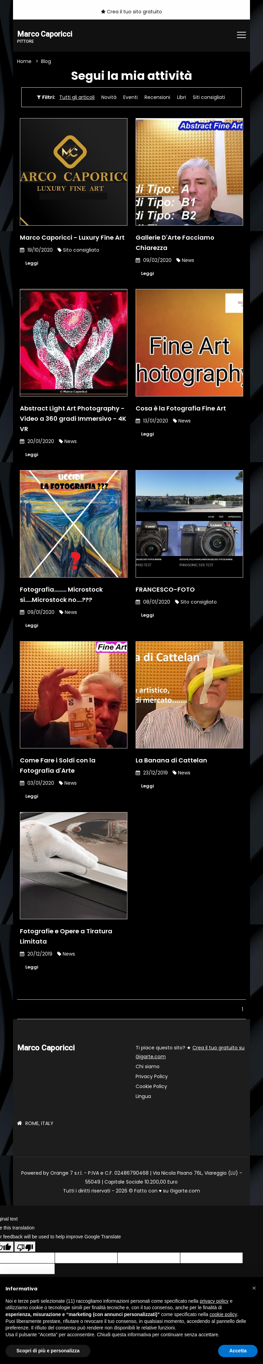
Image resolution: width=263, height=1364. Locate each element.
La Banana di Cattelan (171, 762)
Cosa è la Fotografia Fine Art (181, 409)
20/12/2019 (36, 956)
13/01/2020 (152, 421)
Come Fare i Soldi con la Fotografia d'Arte (58, 767)
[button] (254, 1288)
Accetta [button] (238, 1350)
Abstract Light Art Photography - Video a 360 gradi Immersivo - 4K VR (73, 419)
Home (24, 61)
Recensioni (157, 97)
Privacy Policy (152, 1079)
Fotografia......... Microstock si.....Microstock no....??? (61, 595)
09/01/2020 (37, 613)
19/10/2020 (36, 250)
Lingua (143, 1099)
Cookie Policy (151, 1089)
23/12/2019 (152, 774)
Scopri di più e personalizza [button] (47, 1350)
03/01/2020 (37, 785)
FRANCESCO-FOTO (165, 590)
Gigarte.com (185, 1193)
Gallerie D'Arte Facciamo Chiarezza (175, 242)
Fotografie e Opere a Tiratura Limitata (66, 938)
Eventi (130, 97)
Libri (181, 97)
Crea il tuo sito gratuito (131, 11)
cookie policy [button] (223, 1314)
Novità (108, 97)
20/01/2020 (37, 442)
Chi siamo (148, 1069)
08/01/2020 (153, 603)
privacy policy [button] (214, 1301)
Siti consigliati (209, 97)
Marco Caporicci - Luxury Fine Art (72, 237)
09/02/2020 (154, 260)
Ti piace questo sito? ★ (190, 1055)
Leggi (32, 263)
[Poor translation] (25, 1249)
